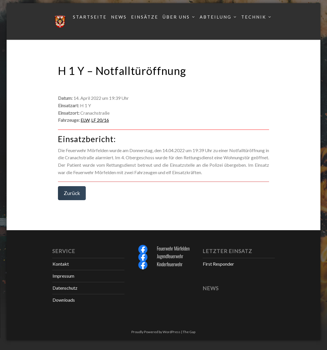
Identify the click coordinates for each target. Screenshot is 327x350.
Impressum (63, 276)
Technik (253, 16)
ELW (85, 120)
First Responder (218, 264)
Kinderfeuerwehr (170, 264)
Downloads (63, 300)
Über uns (176, 16)
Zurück (72, 193)
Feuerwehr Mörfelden (173, 248)
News (119, 16)
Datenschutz (64, 288)
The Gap (189, 332)
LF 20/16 (100, 120)
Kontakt (60, 264)
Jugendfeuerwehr (170, 256)
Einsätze (144, 16)
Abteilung (215, 16)
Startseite (90, 16)
